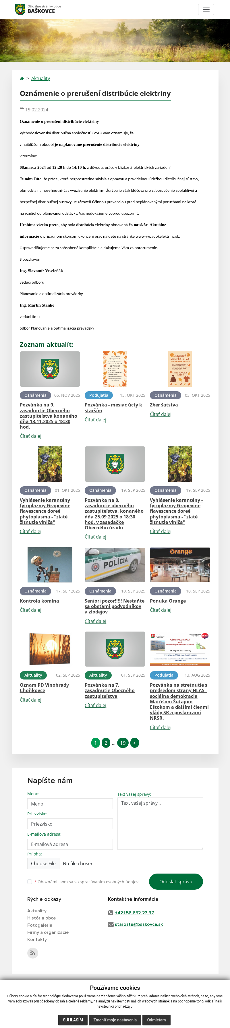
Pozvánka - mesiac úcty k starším (113, 407)
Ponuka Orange (168, 601)
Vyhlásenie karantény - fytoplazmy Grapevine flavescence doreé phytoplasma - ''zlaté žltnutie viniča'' (176, 511)
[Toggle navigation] (206, 9)
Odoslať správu (175, 881)
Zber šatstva (164, 405)
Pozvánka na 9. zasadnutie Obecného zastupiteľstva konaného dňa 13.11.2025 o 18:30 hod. (48, 416)
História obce (41, 918)
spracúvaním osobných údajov (109, 881)
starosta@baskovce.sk (139, 924)
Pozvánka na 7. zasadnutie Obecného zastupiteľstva (110, 690)
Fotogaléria (39, 925)
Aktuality (40, 78)
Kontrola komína (39, 601)
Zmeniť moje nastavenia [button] (115, 1020)
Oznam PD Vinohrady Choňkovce (44, 688)
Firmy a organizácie (48, 932)
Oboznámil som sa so (86, 881)
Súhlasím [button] (73, 1020)
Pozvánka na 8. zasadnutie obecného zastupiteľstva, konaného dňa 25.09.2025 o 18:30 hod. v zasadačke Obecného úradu (114, 514)
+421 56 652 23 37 (134, 913)
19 (123, 742)
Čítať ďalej (30, 436)
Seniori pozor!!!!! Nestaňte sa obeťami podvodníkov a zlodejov (114, 606)
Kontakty (37, 939)
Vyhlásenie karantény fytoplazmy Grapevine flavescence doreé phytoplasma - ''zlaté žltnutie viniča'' (45, 511)
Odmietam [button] (156, 1020)
